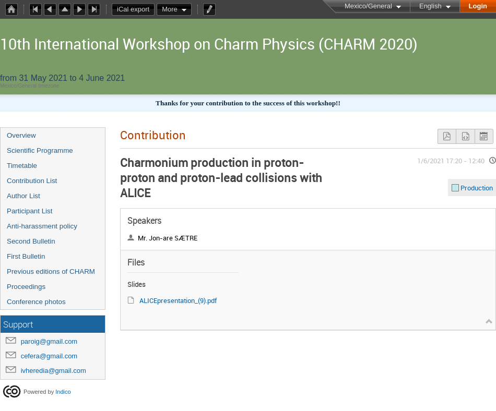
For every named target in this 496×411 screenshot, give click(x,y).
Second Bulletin (31, 241)
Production (476, 187)
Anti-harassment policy (42, 226)
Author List (23, 196)
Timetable (22, 166)
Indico (62, 392)
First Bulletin (26, 256)
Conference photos (36, 302)
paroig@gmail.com (49, 341)
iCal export (136, 9)
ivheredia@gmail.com (53, 370)
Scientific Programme (40, 150)
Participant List (29, 211)
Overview (21, 135)
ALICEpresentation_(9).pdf (178, 300)
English (430, 6)
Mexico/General (368, 6)
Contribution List (32, 181)
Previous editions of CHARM (51, 271)
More (170, 9)
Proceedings (26, 287)
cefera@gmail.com (49, 356)
